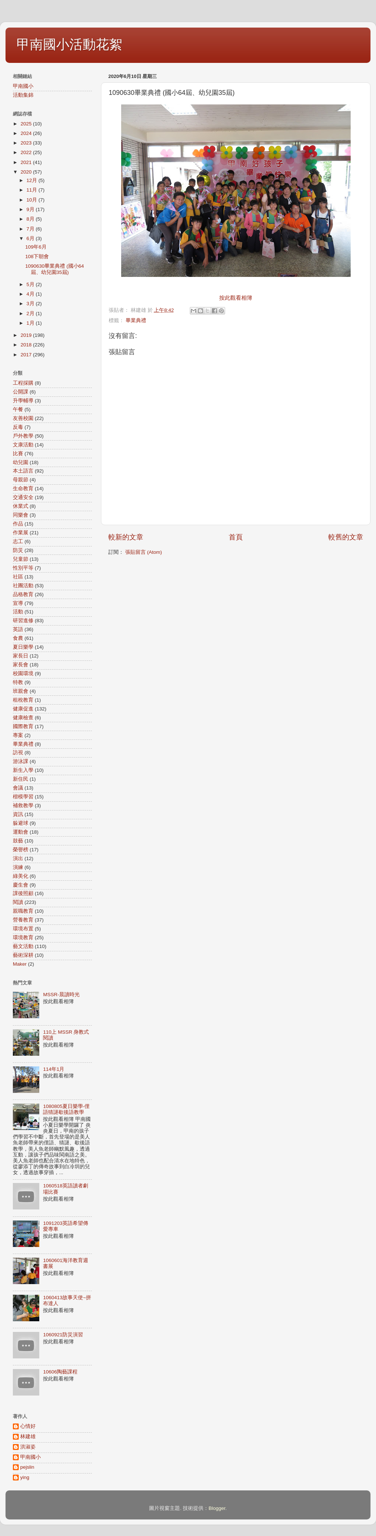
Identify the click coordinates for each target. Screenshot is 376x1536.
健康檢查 (23, 717)
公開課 (20, 392)
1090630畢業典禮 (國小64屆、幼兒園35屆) (54, 269)
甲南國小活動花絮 (69, 44)
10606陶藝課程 (60, 1372)
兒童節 (20, 559)
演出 (18, 858)
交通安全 (23, 497)
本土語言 (23, 471)
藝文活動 (23, 946)
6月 (31, 238)
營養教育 (23, 920)
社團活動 (23, 585)
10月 (32, 200)
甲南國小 (23, 86)
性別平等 (23, 568)
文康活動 (23, 445)
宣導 (18, 603)
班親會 (20, 691)
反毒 (18, 427)
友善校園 (23, 418)
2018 (27, 345)
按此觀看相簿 (235, 298)
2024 (27, 133)
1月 (31, 323)
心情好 (28, 1426)
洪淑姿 (28, 1447)
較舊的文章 (345, 537)
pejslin (27, 1467)
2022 (27, 152)
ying (24, 1477)
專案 (18, 735)
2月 (31, 313)
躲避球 (20, 823)
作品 (18, 524)
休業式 (20, 506)
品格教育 (23, 594)
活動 (18, 611)
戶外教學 (23, 436)
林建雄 (28, 1436)
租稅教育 (23, 700)
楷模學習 (23, 796)
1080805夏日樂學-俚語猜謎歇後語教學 (66, 1109)
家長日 (20, 656)
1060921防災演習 (63, 1334)
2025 (27, 123)
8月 (31, 219)
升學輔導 (23, 400)
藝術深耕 (23, 955)
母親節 (20, 479)
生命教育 (23, 488)
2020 (27, 172)
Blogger (217, 1508)
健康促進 (23, 709)
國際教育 (23, 726)
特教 (18, 682)
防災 (18, 550)
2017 (27, 354)
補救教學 (23, 805)
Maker (20, 964)
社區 (18, 577)
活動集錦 (23, 95)
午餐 (18, 409)
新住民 (20, 779)
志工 (18, 541)
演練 (18, 867)
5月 (31, 284)
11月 (32, 190)
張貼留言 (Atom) (143, 552)
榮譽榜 (20, 849)
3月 (31, 303)
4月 (31, 294)
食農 (18, 638)
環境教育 (23, 937)
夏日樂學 (23, 647)
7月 (31, 229)
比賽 (18, 453)
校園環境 (23, 673)
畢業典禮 (136, 320)
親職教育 (23, 911)
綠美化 (20, 876)
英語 (18, 629)
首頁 (236, 537)
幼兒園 (20, 462)
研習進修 (23, 620)
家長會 (20, 664)
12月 (32, 180)
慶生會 (20, 885)
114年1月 (53, 1069)
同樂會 (20, 515)
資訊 (18, 814)
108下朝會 (37, 256)
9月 (31, 209)
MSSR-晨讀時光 (61, 994)
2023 (27, 143)
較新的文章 (125, 537)
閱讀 (18, 902)
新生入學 (23, 770)
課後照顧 (23, 893)
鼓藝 (18, 841)
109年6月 (36, 247)
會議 (18, 788)
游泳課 (20, 761)
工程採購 (23, 383)
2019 (27, 335)
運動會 (20, 832)
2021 (27, 162)
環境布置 (23, 928)
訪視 (18, 752)
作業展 (20, 532)
